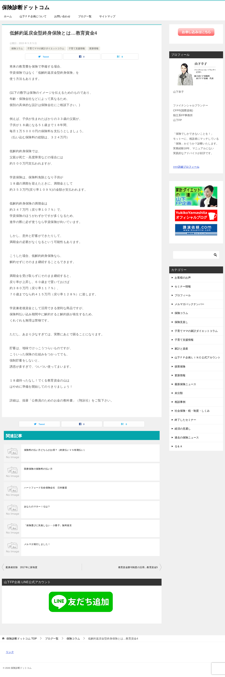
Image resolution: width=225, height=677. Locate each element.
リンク (10, 652)
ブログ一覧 (85, 16)
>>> (175, 166)
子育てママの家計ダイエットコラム (45, 48)
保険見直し (181, 322)
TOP (21, 638)
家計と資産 (181, 348)
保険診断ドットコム (28, 6)
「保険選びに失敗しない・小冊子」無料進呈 (48, 525)
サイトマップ (107, 16)
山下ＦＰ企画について (33, 16)
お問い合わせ (62, 16)
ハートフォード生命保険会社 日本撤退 (45, 487)
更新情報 (93, 48)
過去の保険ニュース (187, 437)
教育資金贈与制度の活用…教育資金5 (138, 567)
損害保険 (180, 366)
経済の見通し (183, 428)
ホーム (8, 16)
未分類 (179, 393)
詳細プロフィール (188, 166)
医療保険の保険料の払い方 (38, 468)
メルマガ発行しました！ (37, 544)
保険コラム (17, 48)
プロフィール (183, 295)
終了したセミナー (185, 419)
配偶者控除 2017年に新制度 (22, 567)
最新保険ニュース (185, 384)
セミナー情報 (183, 286)
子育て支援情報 (77, 48)
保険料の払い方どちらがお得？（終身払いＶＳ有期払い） (55, 450)
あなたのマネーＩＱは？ (37, 506)
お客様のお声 (183, 277)
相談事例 (180, 401)
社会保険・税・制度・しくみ (192, 410)
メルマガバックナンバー (189, 304)
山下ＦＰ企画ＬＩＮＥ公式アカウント (197, 357)
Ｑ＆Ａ (178, 446)
